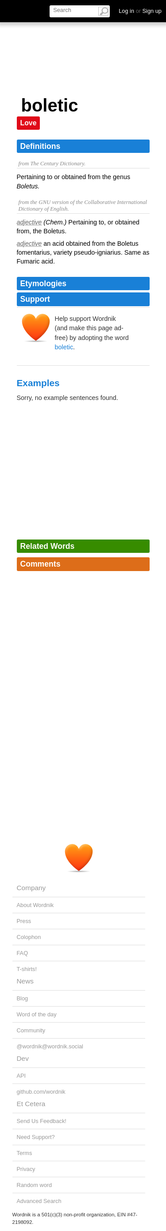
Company (31, 887)
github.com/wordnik (41, 1091)
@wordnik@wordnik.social (50, 1046)
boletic (64, 347)
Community (31, 1030)
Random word (34, 1185)
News (25, 981)
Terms (24, 1153)
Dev (23, 1058)
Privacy (26, 1169)
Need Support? (36, 1137)
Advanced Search (39, 1201)
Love (28, 123)
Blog (22, 998)
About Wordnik (35, 905)
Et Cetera (31, 1103)
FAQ (22, 953)
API (21, 1075)
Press (24, 921)
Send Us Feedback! (41, 1121)
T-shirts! (27, 969)
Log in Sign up (140, 11)
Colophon (29, 937)
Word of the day (37, 1014)
